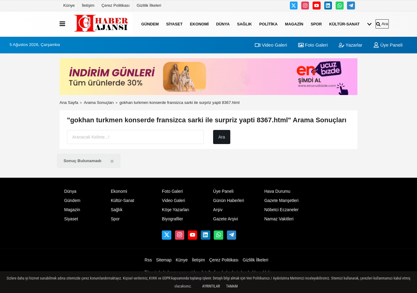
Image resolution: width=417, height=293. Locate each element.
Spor (316, 23)
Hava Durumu (277, 191)
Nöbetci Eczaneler (281, 209)
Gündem (150, 23)
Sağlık (244, 23)
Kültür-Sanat (344, 23)
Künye (69, 5)
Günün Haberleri (228, 200)
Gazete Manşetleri (281, 200)
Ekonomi (199, 23)
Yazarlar (350, 45)
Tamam (232, 286)
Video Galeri (271, 45)
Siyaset (174, 23)
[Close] (112, 161)
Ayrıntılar (211, 286)
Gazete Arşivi (225, 219)
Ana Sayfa (69, 102)
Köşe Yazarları (175, 209)
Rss (148, 260)
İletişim (88, 5)
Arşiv (218, 209)
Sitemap (163, 260)
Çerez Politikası (115, 5)
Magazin (294, 23)
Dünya (223, 23)
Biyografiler (172, 219)
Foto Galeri (313, 45)
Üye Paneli (388, 45)
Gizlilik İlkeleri (149, 5)
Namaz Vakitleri (279, 219)
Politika (268, 23)
